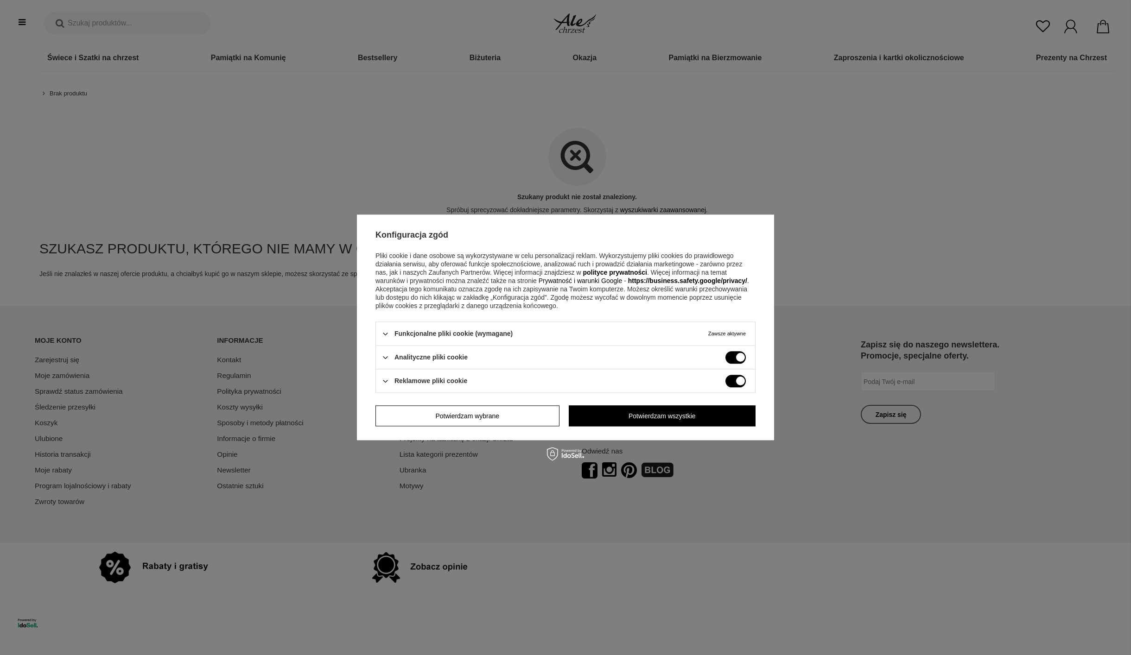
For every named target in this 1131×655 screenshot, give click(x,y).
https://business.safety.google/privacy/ (687, 280)
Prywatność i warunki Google (581, 280)
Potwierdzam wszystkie (662, 416)
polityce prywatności (615, 272)
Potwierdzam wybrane (467, 416)
